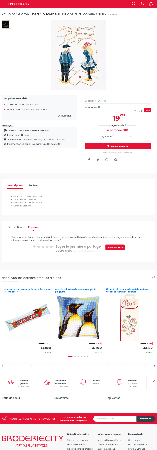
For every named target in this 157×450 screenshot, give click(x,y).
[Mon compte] (142, 4)
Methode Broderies (76, 444)
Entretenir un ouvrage (77, 440)
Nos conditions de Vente (109, 440)
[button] (134, 4)
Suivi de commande (137, 444)
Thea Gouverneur (45, 14)
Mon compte (134, 440)
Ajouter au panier (118, 146)
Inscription (145, 418)
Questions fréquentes (108, 444)
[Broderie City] (18, 4)
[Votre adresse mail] (115, 419)
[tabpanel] (27, 320)
